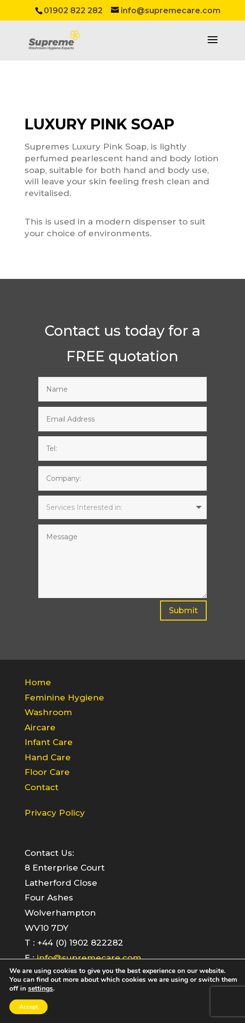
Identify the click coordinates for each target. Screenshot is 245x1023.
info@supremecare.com (89, 958)
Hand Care (48, 757)
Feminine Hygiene (64, 697)
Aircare (40, 727)
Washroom (48, 712)
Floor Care (47, 772)
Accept (28, 1007)
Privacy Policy (55, 813)
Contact (41, 787)
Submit (183, 610)
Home (38, 682)
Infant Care (49, 742)
